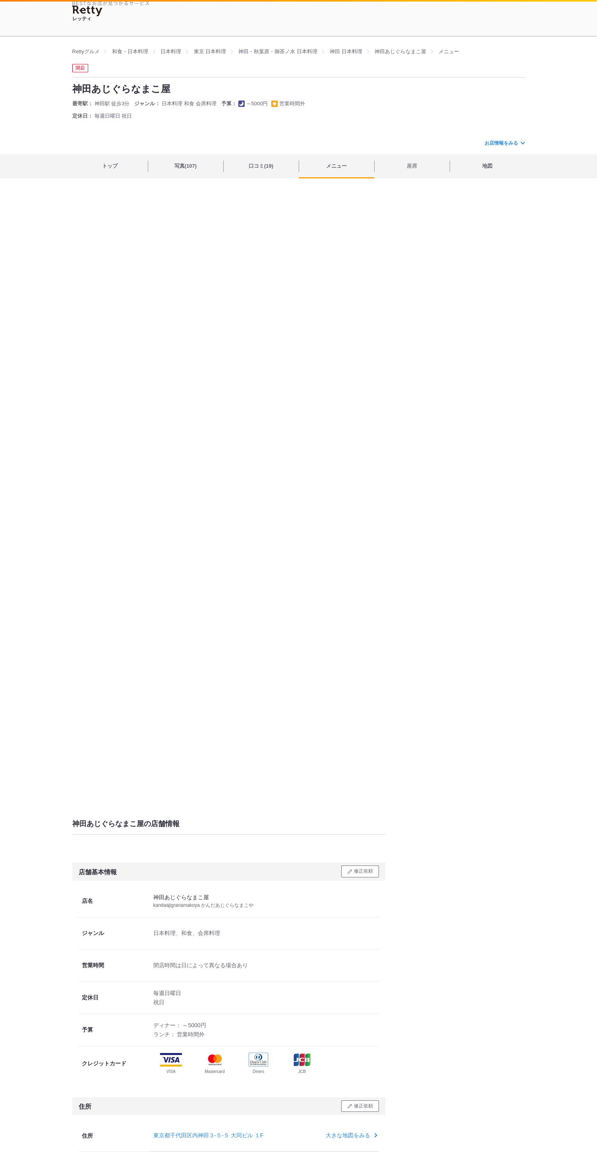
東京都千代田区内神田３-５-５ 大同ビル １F (208, 1135)
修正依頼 (363, 871)
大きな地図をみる (350, 1135)
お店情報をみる (504, 143)
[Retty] (87, 11)
